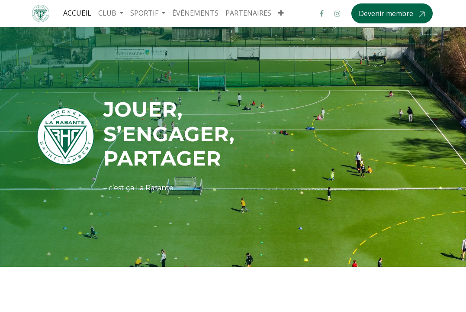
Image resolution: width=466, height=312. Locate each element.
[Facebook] (322, 13)
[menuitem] (77, 13)
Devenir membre (387, 13)
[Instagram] (337, 13)
